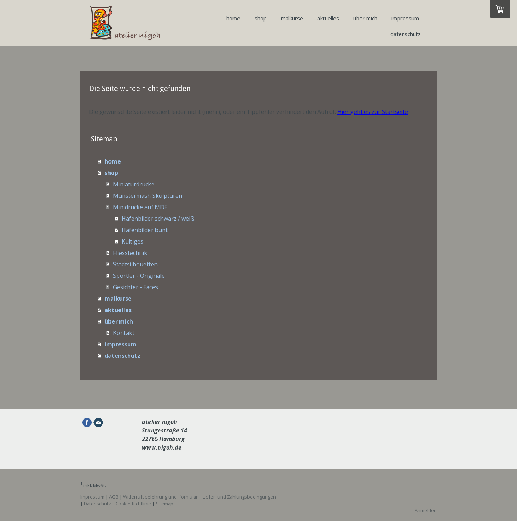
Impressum (92, 497)
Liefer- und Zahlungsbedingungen (239, 497)
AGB (113, 497)
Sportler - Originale (139, 276)
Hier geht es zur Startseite (372, 112)
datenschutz (405, 33)
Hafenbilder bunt (145, 230)
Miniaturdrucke (133, 184)
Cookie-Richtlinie (133, 503)
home (233, 18)
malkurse (292, 18)
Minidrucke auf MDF (140, 207)
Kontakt (123, 333)
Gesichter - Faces (135, 287)
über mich (365, 18)
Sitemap (164, 503)
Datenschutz (97, 503)
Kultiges (132, 241)
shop (261, 18)
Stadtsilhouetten (135, 264)
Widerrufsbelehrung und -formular (160, 497)
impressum (405, 18)
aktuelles (328, 18)
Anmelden (426, 510)
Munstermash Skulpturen (147, 196)
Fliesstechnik (130, 253)
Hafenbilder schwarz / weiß (158, 218)
